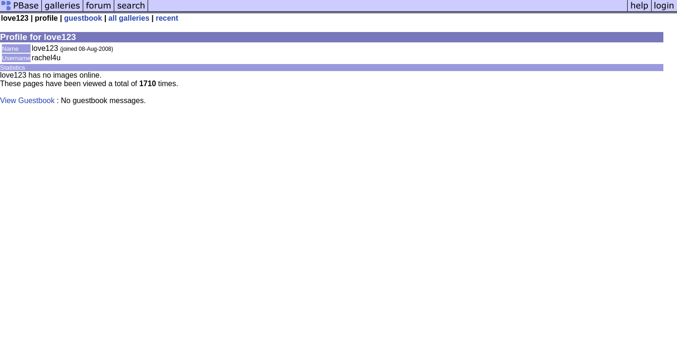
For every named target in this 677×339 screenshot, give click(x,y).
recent (167, 18)
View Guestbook (27, 101)
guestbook (83, 18)
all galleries (129, 18)
